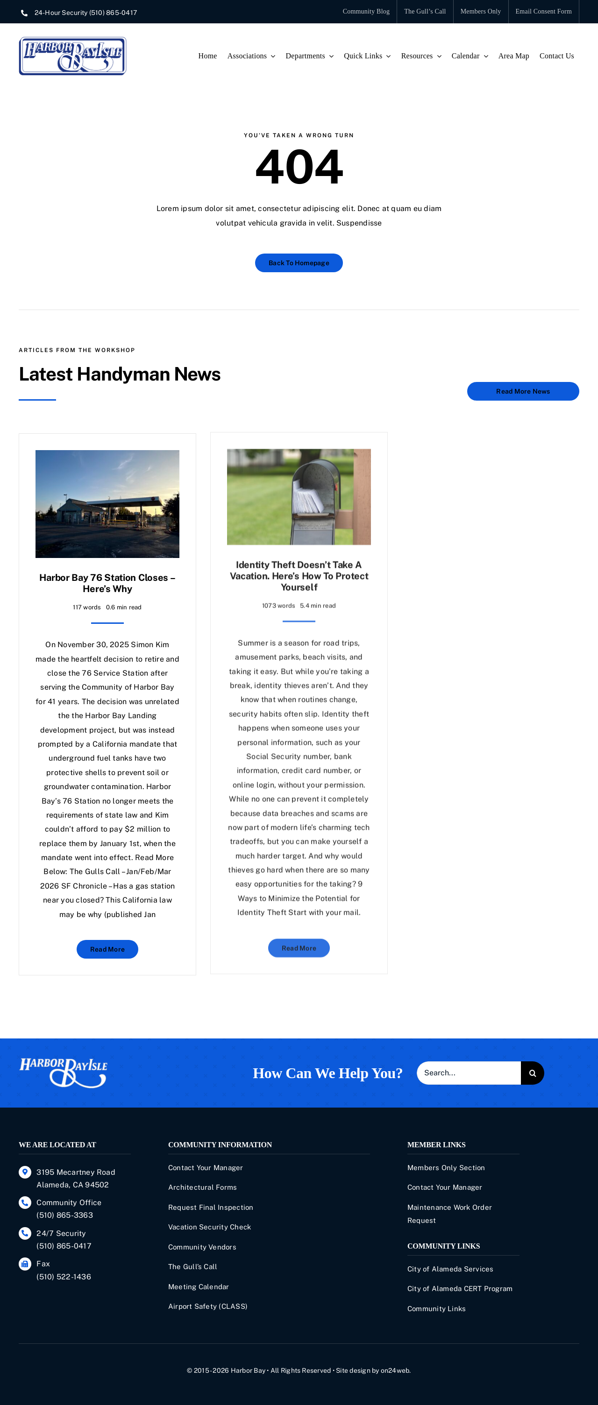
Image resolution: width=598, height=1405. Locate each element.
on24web (395, 1370)
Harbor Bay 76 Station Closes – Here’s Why (107, 575)
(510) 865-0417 (113, 12)
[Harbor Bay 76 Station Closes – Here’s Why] (107, 449)
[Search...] (469, 1073)
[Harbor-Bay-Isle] (63, 1060)
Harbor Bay (248, 1370)
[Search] (532, 1073)
